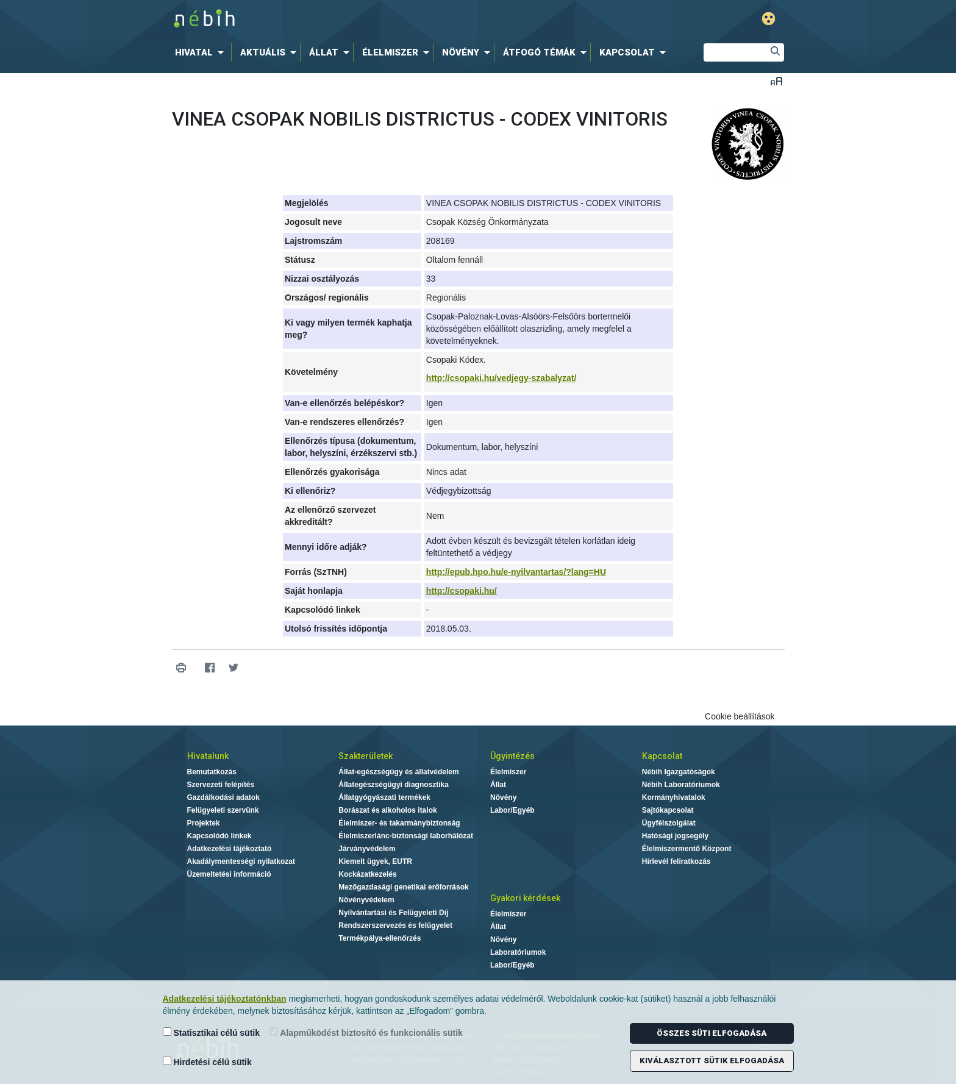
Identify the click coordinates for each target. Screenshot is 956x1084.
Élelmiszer (508, 772)
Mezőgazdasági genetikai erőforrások (403, 887)
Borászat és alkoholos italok (387, 810)
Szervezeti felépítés (221, 784)
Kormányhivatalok (673, 797)
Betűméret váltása (776, 80)
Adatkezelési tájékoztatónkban (225, 999)
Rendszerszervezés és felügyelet (395, 925)
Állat (498, 784)
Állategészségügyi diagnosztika (393, 784)
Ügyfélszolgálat (669, 823)
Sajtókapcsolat (668, 810)
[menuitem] (202, 52)
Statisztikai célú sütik (211, 1032)
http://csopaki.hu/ (461, 591)
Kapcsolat (662, 756)
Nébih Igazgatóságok (678, 772)
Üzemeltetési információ (229, 874)
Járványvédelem (366, 848)
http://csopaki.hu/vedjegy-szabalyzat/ (501, 378)
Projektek (203, 823)
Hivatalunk (208, 756)
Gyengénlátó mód (768, 18)
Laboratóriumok (518, 952)
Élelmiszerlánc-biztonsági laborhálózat (405, 836)
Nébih (348, 19)
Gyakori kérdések (525, 898)
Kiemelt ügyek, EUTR (375, 861)
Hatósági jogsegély (675, 836)
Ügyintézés (512, 756)
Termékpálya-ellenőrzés (379, 938)
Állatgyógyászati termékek (384, 797)
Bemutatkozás (212, 772)
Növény (503, 797)
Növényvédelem (366, 900)
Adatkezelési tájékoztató (229, 848)
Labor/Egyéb (512, 810)
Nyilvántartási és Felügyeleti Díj (393, 912)
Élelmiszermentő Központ (687, 848)
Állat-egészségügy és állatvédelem (398, 772)
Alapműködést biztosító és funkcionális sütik (366, 1032)
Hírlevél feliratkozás (676, 861)
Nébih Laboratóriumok (681, 784)
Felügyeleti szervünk (223, 810)
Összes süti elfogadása (711, 1033)
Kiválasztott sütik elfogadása (712, 1060)
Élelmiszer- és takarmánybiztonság (399, 823)
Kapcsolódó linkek (219, 836)
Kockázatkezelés (367, 874)
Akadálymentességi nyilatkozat (241, 861)
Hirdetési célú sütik (207, 1062)
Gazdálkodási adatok (223, 797)
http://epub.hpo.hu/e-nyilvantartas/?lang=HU (516, 572)
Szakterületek (365, 756)
